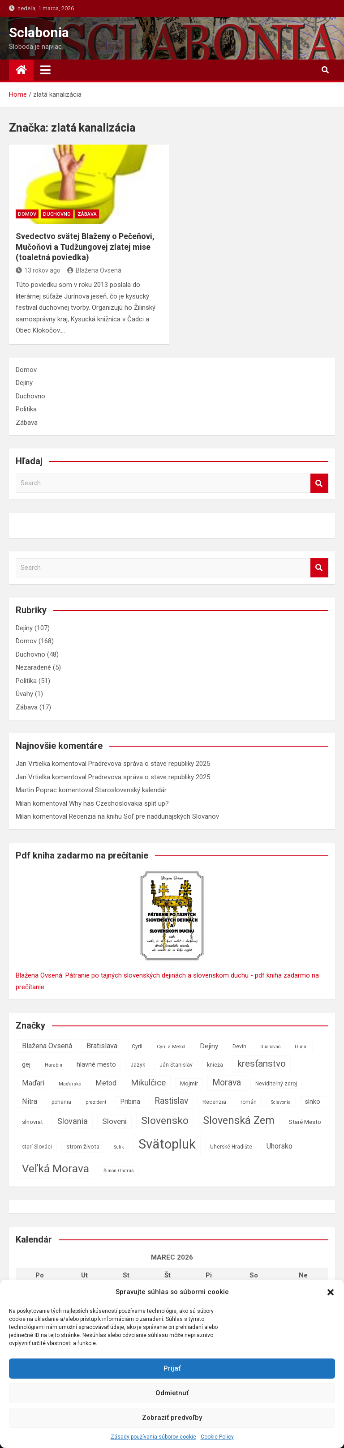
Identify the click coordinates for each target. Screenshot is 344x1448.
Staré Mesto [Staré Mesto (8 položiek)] (305, 1122)
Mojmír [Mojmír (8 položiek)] (189, 1083)
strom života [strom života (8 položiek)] (82, 1146)
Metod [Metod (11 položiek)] (105, 1083)
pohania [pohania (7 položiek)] (61, 1102)
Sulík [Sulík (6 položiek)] (119, 1147)
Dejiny (24, 383)
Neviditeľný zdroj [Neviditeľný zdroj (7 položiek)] (276, 1084)
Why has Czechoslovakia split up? (119, 803)
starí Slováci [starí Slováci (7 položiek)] (37, 1147)
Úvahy (24, 694)
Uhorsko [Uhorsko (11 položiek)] (279, 1146)
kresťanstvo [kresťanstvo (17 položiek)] (261, 1063)
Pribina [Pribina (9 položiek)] (130, 1102)
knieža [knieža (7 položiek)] (215, 1065)
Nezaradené (33, 667)
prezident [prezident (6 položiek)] (96, 1102)
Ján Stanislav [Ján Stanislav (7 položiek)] (176, 1065)
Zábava (87, 214)
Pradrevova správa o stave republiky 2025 (149, 764)
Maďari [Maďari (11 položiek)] (33, 1083)
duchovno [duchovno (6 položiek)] (270, 1047)
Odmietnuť (172, 1393)
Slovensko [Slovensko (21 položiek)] (165, 1121)
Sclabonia (39, 32)
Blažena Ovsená (94, 270)
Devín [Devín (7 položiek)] (239, 1046)
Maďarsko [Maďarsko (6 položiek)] (70, 1084)
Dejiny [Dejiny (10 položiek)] (209, 1046)
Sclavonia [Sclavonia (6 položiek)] (281, 1102)
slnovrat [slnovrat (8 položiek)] (32, 1122)
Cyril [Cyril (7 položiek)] (137, 1046)
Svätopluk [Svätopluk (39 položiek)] (167, 1144)
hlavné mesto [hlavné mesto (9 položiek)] (96, 1064)
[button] (330, 1292)
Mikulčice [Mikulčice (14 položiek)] (148, 1082)
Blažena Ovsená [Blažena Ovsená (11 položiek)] (47, 1046)
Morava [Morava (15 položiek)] (226, 1082)
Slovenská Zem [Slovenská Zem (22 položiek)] (239, 1120)
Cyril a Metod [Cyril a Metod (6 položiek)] (171, 1047)
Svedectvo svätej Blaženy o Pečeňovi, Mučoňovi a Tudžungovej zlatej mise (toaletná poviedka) (85, 246)
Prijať (172, 1368)
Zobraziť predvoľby (172, 1418)
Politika (26, 409)
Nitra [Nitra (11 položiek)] (29, 1101)
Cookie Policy (217, 1437)
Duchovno (57, 214)
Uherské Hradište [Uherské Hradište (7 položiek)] (231, 1147)
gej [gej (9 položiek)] (26, 1064)
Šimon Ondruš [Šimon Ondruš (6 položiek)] (118, 1171)
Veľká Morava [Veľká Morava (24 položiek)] (55, 1168)
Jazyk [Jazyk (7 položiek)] (137, 1065)
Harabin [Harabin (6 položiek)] (53, 1065)
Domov (27, 214)
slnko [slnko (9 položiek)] (312, 1102)
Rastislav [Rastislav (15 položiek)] (171, 1101)
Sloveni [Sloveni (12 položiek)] (114, 1121)
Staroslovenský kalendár (131, 790)
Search (319, 483)
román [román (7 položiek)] (249, 1102)
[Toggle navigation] (45, 70)
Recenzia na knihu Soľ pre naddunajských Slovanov (144, 816)
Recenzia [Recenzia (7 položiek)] (214, 1102)
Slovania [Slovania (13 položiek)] (72, 1121)
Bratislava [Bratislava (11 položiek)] (101, 1046)
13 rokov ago (38, 270)
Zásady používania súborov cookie (153, 1437)
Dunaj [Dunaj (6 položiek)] (301, 1047)
